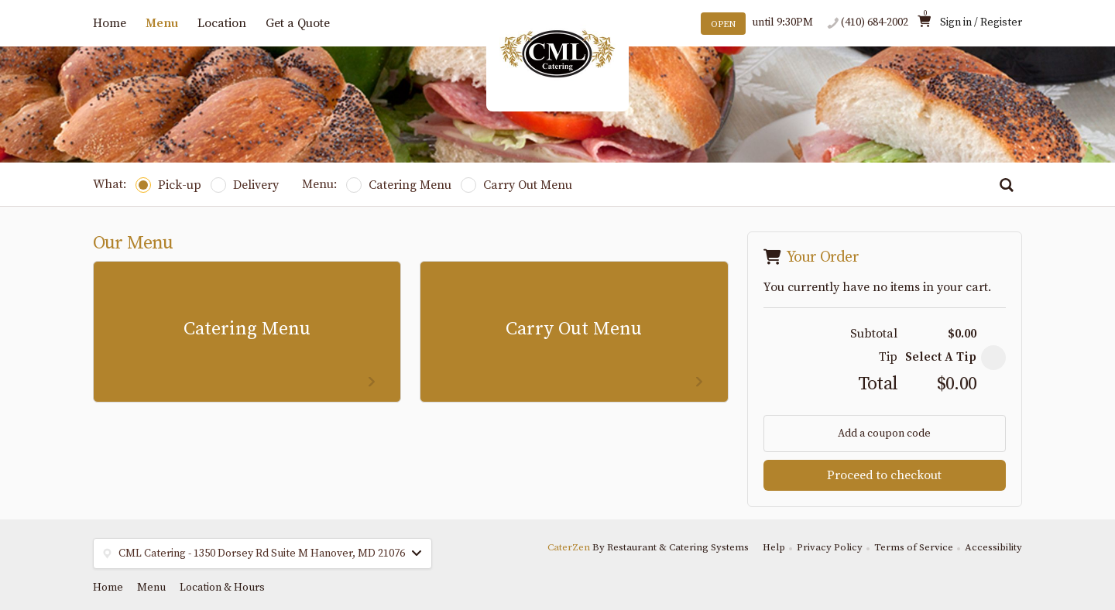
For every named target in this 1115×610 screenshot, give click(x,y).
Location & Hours (222, 588)
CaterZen (568, 547)
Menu (162, 23)
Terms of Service (913, 547)
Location (221, 23)
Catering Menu (398, 185)
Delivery (245, 185)
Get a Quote (298, 23)
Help (774, 547)
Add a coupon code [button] (884, 433)
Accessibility (993, 547)
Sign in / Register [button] (981, 22)
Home (109, 23)
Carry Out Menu (516, 185)
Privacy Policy (830, 547)
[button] (993, 357)
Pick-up (168, 185)
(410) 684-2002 (874, 22)
